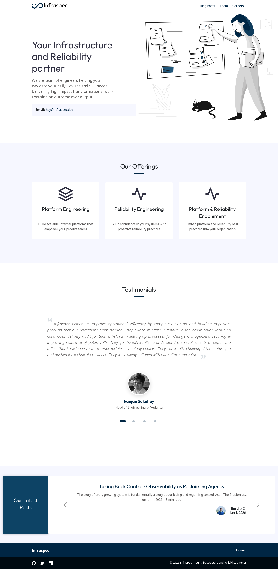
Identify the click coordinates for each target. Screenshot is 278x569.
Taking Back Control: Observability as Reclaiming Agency (162, 486)
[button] (122, 421)
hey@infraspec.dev (59, 109)
